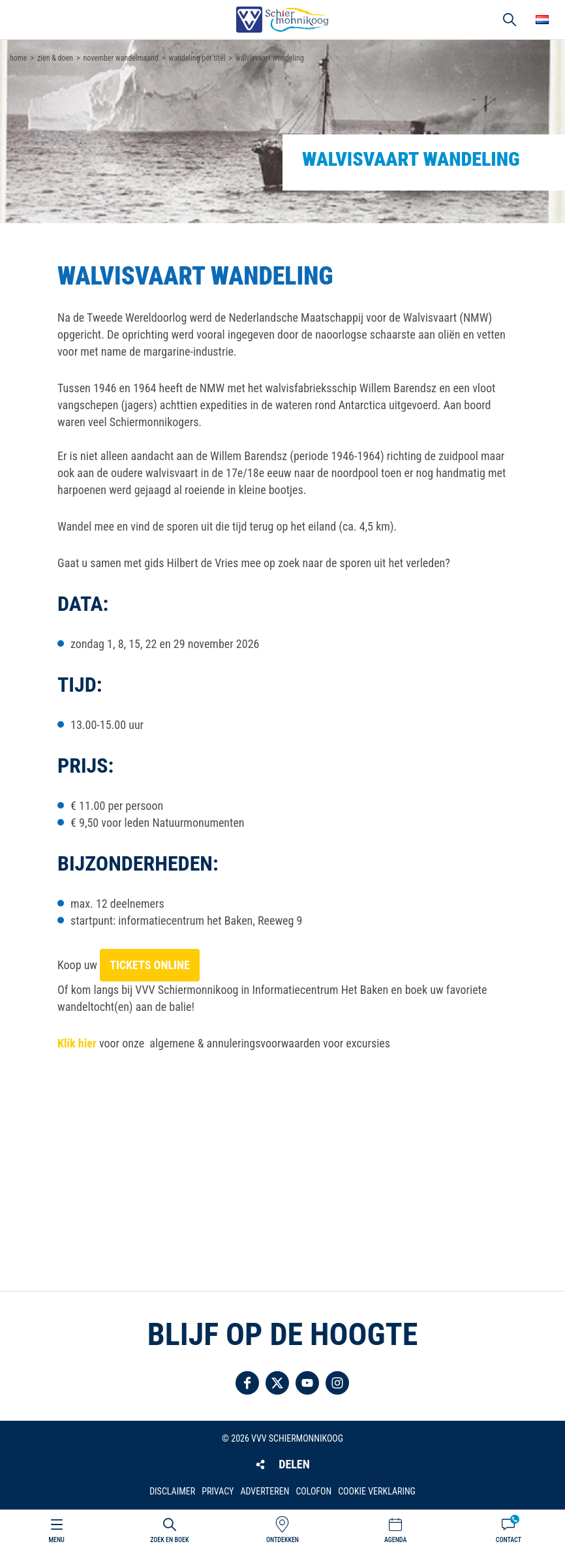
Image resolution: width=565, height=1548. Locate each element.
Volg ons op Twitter (277, 1383)
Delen (294, 1464)
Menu (56, 1539)
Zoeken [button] (509, 20)
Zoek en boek (169, 1539)
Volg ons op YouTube (307, 1383)
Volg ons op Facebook (247, 1383)
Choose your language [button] (542, 20)
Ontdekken (282, 1539)
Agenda (395, 1539)
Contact (508, 1539)
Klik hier (77, 1043)
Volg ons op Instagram (337, 1383)
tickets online (150, 965)
